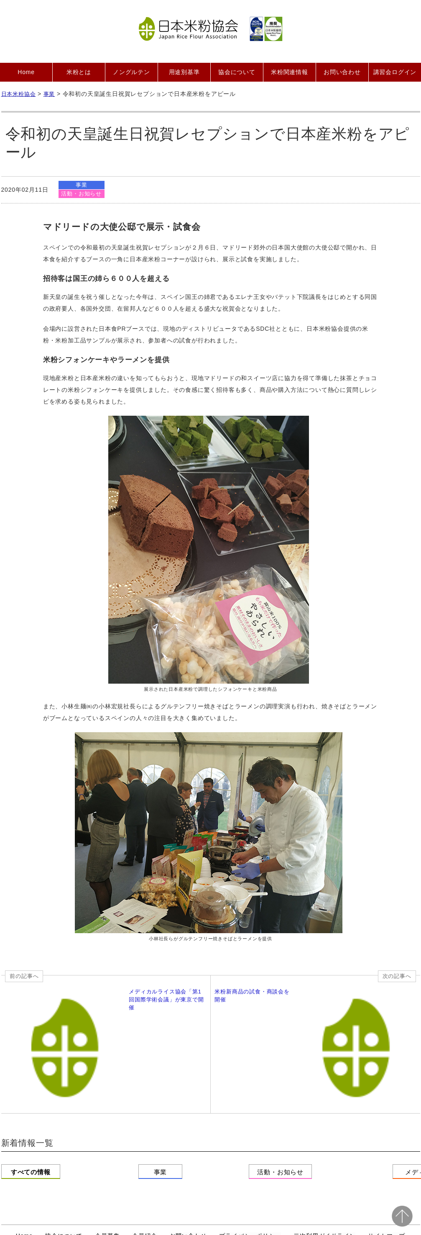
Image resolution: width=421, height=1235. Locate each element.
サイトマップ (386, 1151)
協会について (236, 72)
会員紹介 (144, 1151)
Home (26, 72)
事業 (82, 185)
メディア (378, 1092)
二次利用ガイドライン (324, 1151)
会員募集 (107, 1151)
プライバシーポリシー (250, 1151)
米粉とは (78, 72)
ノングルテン (131, 72)
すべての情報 (42, 1092)
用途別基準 (184, 72)
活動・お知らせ (81, 194)
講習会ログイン (395, 72)
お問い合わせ (342, 72)
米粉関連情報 (289, 72)
